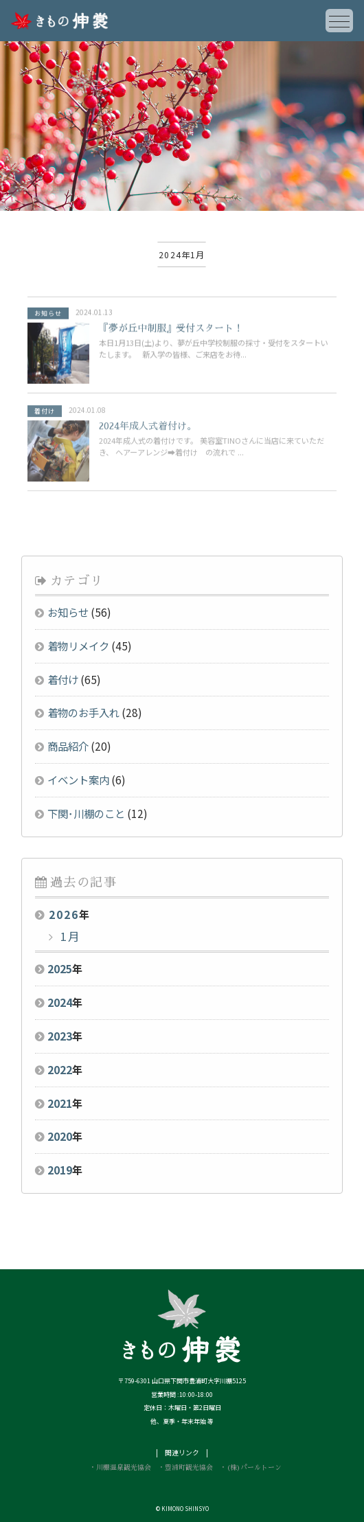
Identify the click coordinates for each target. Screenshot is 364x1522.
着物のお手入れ (83, 712)
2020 (59, 1136)
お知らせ (68, 612)
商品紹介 (68, 745)
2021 (59, 1103)
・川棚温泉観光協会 (120, 1467)
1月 (68, 936)
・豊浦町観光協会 (185, 1467)
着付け (62, 679)
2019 (59, 1169)
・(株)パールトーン (251, 1467)
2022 (59, 1069)
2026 (64, 914)
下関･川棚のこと (86, 813)
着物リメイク (78, 645)
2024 (59, 1002)
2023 (59, 1035)
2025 (59, 968)
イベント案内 (78, 779)
